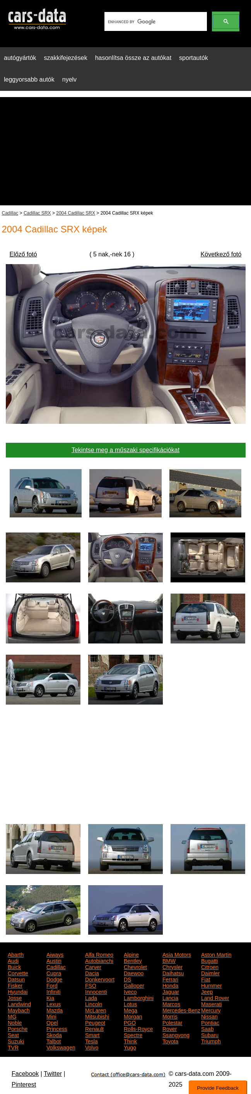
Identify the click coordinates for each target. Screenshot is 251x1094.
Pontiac (210, 1022)
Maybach (19, 1009)
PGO (130, 1022)
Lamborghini (139, 997)
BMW (169, 960)
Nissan (209, 1016)
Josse (15, 997)
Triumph (211, 1040)
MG (12, 1016)
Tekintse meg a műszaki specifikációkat (125, 450)
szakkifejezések (65, 58)
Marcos (171, 1003)
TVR (13, 1047)
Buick (14, 966)
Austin (53, 960)
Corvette (18, 972)
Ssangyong (176, 1034)
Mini (51, 1016)
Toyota (170, 1040)
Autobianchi (99, 960)
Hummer (211, 985)
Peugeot (95, 1022)
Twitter (53, 1073)
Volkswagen (60, 1047)
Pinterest (24, 1084)
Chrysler (172, 966)
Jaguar (170, 991)
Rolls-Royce (138, 1028)
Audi (13, 960)
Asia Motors (176, 954)
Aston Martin (216, 954)
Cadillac (10, 213)
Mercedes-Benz (181, 1009)
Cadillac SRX (37, 213)
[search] (155, 21)
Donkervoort (99, 978)
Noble (15, 1022)
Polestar (172, 1022)
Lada (91, 997)
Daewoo (133, 972)
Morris (170, 1016)
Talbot (53, 1040)
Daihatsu (173, 972)
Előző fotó (23, 254)
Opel (52, 1022)
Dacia (92, 972)
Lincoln (93, 1003)
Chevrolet (135, 966)
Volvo (91, 1047)
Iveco (130, 991)
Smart (92, 1034)
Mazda (54, 1009)
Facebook (25, 1073)
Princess (56, 1028)
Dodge (54, 978)
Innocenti (96, 991)
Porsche (17, 1028)
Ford (52, 985)
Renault (94, 1028)
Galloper (134, 985)
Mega (130, 1009)
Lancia (170, 997)
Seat (13, 1034)
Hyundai (17, 991)
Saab (207, 1028)
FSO (90, 985)
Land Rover (215, 997)
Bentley (133, 960)
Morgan (133, 1016)
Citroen (210, 966)
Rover (169, 1028)
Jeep (207, 991)
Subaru (210, 1034)
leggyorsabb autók (29, 79)
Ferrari (170, 978)
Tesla (91, 1040)
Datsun (16, 978)
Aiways (54, 954)
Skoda (54, 1034)
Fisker (15, 985)
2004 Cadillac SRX (75, 213)
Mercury (211, 1009)
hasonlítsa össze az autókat (133, 58)
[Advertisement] (125, 151)
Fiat (205, 978)
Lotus (130, 1003)
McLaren (95, 1009)
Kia (50, 997)
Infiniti (53, 991)
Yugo (130, 1047)
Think (130, 1040)
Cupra (53, 972)
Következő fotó (221, 254)
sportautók (193, 58)
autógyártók (20, 58)
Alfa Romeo (99, 954)
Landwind (19, 1003)
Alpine (131, 954)
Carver (93, 966)
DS (127, 978)
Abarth (16, 954)
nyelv (69, 79)
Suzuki (16, 1040)
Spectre (133, 1034)
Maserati (211, 1003)
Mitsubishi (97, 1016)
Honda (170, 985)
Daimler (210, 972)
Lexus (53, 1003)
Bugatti (209, 960)
